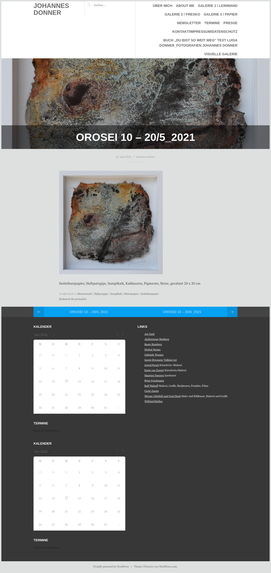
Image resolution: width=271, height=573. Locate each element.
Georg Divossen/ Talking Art (160, 360)
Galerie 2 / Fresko (182, 14)
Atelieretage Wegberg (156, 339)
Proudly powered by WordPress (111, 566)
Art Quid (149, 334)
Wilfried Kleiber (153, 401)
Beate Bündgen (153, 344)
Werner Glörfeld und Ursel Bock (162, 396)
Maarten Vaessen (154, 375)
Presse (230, 23)
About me (185, 6)
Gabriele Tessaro (153, 354)
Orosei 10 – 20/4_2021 (89, 312)
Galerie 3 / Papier (220, 14)
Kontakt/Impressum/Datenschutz (204, 31)
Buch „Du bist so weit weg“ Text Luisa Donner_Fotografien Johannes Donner (198, 42)
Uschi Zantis (151, 391)
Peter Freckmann (154, 380)
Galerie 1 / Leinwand (217, 6)
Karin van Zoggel (154, 370)
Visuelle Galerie (220, 54)
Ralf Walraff (151, 385)
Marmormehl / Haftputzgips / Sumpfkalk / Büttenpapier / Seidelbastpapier (118, 293)
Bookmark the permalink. (73, 299)
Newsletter (189, 23)
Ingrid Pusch (151, 365)
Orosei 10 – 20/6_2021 (182, 312)
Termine (212, 23)
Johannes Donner (51, 9)
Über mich (162, 6)
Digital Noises (152, 349)
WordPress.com (168, 566)
